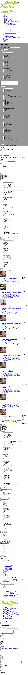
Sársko (5, 76)
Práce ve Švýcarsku (9, 20)
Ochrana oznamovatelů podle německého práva (12, 594)
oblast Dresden (6, 67)
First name (2, 656)
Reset (5, 556)
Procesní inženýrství (7, 136)
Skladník (5, 105)
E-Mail (1, 159)
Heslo (1, 644)
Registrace (5, 16)
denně (5, 166)
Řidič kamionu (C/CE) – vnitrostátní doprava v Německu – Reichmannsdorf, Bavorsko (11, 308)
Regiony (2, 48)
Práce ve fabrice (6, 95)
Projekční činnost (7, 117)
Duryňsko (5, 61)
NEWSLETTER (6, 610)
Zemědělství (6, 141)
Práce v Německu (8, 19)
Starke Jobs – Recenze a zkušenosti (11, 29)
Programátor (6, 116)
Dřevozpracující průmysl (8, 121)
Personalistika (6, 115)
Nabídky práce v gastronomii (10, 25)
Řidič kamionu (6, 102)
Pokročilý (5, 538)
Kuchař (5, 110)
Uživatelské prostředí (9, 26)
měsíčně (5, 170)
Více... (23, 277)
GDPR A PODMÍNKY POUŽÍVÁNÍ (10, 591)
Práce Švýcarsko (9, 81)
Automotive (6, 131)
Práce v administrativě (8, 114)
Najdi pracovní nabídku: (5, 47)
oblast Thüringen (7, 75)
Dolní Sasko (6, 60)
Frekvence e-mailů (4, 161)
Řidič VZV (5, 104)
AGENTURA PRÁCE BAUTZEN (9, 577)
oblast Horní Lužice (7, 70)
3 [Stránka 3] (23, 417)
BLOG (4, 597)
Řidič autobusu (6, 101)
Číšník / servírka (6, 109)
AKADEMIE (5, 35)
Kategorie (2, 80)
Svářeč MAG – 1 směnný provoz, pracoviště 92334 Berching (9, 417)
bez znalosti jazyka (7, 548)
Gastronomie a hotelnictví (8, 108)
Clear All (2, 147)
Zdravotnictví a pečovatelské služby (10, 139)
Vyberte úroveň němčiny (5, 541)
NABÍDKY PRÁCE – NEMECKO (9, 608)
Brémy (5, 57)
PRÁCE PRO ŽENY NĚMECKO (9, 613)
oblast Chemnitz (6, 65)
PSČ (1, 172)
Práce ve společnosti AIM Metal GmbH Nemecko (13, 96)
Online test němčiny (9, 23)
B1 (4, 551)
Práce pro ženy (9, 83)
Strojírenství (6, 137)
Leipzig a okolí (6, 63)
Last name (2, 659)
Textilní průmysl (6, 138)
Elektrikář (5, 122)
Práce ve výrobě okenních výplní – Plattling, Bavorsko (10, 340)
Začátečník (5, 536)
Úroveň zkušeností (4, 530)
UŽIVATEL (5, 607)
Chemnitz (5, 58)
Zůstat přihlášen (4, 646)
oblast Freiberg (6, 69)
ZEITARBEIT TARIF (7, 581)
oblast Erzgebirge (7, 68)
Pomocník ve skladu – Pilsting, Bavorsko (11, 355)
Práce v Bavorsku (9, 84)
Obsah (1, 633)
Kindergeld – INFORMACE (10, 33)
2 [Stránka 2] (22, 417)
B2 (4, 552)
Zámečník (5, 129)
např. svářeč (24, 423)
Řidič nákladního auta (7, 103)
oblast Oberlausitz (7, 71)
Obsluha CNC (6, 132)
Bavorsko (5, 55)
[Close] (1, 150)
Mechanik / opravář (7, 124)
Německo (5, 62)
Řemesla (5, 118)
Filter (1, 148)
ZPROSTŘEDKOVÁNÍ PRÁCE (11, 32)
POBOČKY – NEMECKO (8, 609)
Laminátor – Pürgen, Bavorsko (9, 402)
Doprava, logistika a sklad (8, 100)
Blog (4, 34)
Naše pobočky (8, 22)
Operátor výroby (6, 133)
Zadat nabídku (5, 39)
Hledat (2, 144)
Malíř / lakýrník (6, 123)
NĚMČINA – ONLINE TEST (8, 592)
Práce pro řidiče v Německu (10, 24)
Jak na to (4, 27)
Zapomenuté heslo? (4, 648)
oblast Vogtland (6, 72)
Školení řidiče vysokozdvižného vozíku (12, 37)
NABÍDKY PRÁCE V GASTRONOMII (10, 612)
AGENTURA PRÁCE (7, 617)
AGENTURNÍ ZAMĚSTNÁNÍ (11, 30)
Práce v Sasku (6, 94)
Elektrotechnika (6, 107)
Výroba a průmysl (7, 130)
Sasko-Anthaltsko (7, 77)
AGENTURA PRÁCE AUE (8, 578)
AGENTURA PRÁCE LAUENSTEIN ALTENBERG (13, 579)
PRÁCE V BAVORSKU (7, 616)
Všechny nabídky (7, 98)
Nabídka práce (5, 18)
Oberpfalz (5, 74)
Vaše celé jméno (3, 627)
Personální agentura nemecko (9, 494)
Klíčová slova (3, 160)
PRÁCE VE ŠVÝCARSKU (8, 619)
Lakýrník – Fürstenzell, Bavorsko (10, 278)
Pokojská (5, 111)
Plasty (5, 135)
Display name (3, 654)
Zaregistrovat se (16, 648)
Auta (4, 119)
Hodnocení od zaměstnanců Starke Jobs (12, 21)
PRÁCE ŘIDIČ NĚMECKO (8, 611)
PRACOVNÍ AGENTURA (8, 618)
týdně (4, 167)
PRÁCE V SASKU (6, 615)
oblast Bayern (6, 64)
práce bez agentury (7, 495)
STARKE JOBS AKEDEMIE (8, 593)
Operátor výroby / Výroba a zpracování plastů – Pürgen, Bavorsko (11, 370)
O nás (6, 28)
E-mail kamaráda (3, 628)
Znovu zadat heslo (3, 666)
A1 (4, 549)
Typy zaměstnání (3, 487)
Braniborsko (6, 56)
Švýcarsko (5, 78)
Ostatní (5, 112)
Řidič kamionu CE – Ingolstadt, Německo (11, 292)
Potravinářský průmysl (8, 125)
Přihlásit (4, 15)
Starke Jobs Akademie (9, 36)
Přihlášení (10, 669)
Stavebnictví (6, 126)
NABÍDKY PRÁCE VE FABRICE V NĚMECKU (12, 614)
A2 (4, 550)
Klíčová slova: (3, 145)
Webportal (5, 38)
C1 (4, 554)
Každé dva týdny (7, 168)
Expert (5, 539)
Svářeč (5, 128)
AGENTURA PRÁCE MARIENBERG (10, 580)
